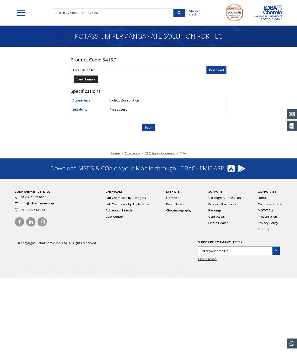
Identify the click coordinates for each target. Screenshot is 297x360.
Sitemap (264, 229)
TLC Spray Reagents (160, 155)
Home (115, 155)
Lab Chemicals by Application (127, 204)
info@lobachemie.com (37, 203)
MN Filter (174, 191)
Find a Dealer (218, 223)
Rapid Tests (175, 204)
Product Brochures (222, 204)
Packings (215, 210)
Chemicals (132, 155)
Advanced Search (194, 12)
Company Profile (270, 204)
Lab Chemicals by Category (126, 198)
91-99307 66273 (33, 210)
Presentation (267, 216)
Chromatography (178, 210)
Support (215, 191)
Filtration (172, 198)
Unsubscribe (207, 259)
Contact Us (216, 216)
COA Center (114, 216)
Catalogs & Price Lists (224, 198)
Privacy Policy (268, 223)
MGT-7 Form (267, 210)
